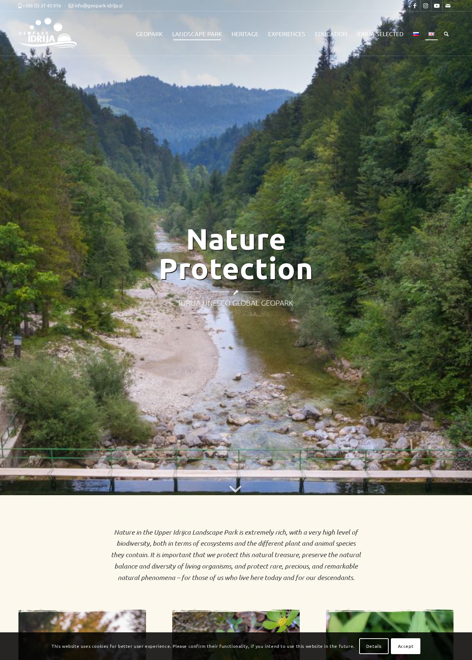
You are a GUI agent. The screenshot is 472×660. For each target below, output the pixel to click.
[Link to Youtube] (436, 5)
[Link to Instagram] (425, 5)
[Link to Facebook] (414, 5)
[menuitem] (149, 33)
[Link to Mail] (448, 5)
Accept (406, 646)
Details (374, 646)
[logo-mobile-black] (51, 33)
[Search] (446, 33)
